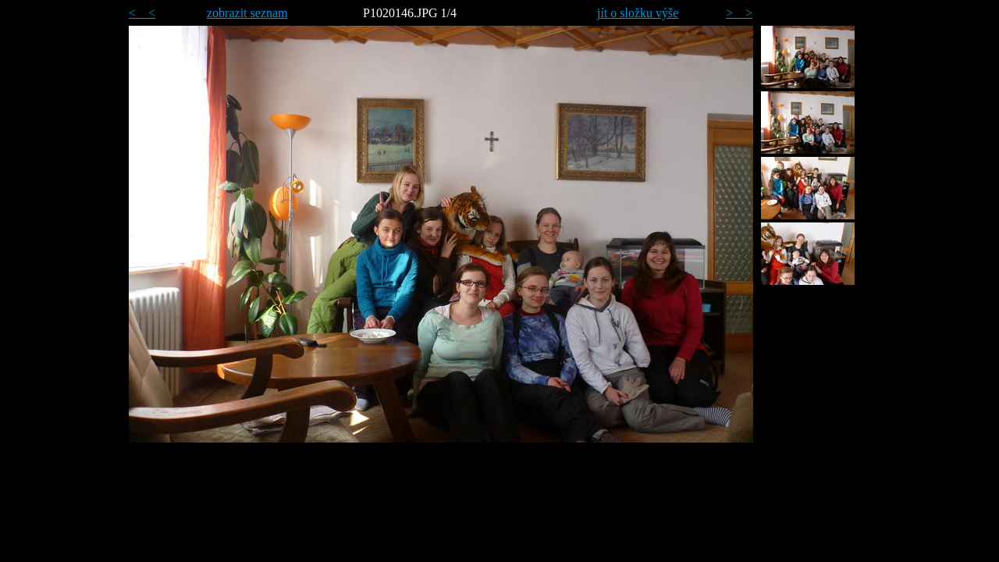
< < (142, 13)
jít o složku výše (637, 13)
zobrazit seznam (247, 13)
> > (739, 13)
